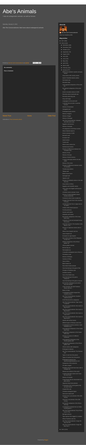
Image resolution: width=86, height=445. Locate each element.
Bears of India (66, 290)
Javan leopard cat (67, 233)
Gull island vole (66, 80)
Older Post (52, 116)
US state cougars (66, 365)
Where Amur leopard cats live (70, 231)
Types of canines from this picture (71, 357)
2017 (62, 41)
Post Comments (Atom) (16, 119)
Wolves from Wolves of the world (70, 371)
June (64, 58)
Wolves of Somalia (67, 126)
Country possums (66, 210)
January (65, 70)
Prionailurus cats (66, 254)
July (64, 56)
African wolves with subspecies (70, 347)
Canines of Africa (66, 259)
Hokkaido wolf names (68, 214)
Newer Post (7, 116)
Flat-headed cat (66, 250)
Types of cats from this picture (70, 355)
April (64, 63)
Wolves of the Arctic (67, 163)
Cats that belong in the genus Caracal (72, 280)
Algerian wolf (65, 178)
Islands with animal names (69, 320)
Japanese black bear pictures (70, 383)
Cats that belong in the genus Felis (71, 268)
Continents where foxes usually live (71, 198)
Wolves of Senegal (67, 118)
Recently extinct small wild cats (70, 94)
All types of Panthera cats (69, 270)
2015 (62, 429)
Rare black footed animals (69, 265)
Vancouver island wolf (68, 393)
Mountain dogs (66, 82)
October (65, 49)
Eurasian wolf (65, 137)
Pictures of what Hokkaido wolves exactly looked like (71, 195)
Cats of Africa (65, 261)
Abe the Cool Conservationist (69, 32)
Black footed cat (66, 263)
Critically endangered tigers (69, 391)
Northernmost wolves (67, 146)
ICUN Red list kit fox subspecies (70, 300)
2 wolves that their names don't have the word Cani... (71, 374)
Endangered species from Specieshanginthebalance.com (71, 360)
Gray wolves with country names (70, 75)
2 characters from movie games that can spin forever (71, 386)
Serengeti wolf (66, 175)
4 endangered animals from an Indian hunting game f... (72, 407)
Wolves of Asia (66, 152)
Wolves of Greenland (67, 107)
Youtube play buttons (67, 169)
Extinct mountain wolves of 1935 (70, 92)
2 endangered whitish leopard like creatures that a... (71, 293)
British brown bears (67, 173)
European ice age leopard (69, 236)
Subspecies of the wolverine (69, 363)
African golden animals (68, 245)
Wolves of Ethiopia (67, 256)
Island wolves (65, 140)
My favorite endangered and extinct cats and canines (71, 283)
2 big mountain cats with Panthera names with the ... (71, 287)
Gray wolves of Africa (67, 184)
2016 (62, 43)
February (65, 67)
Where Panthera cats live (68, 418)
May (64, 61)
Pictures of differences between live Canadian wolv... (71, 149)
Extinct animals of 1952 (68, 133)
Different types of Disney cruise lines (71, 322)
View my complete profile (66, 35)
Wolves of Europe (67, 155)
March (64, 65)
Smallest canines (66, 272)
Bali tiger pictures (66, 414)
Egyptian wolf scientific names (70, 186)
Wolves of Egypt (66, 116)
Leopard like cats (66, 389)
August (65, 54)
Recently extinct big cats (68, 96)
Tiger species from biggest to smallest (72, 416)
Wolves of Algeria (66, 113)
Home (29, 116)
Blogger (46, 440)
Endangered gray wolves (68, 111)
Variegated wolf (66, 109)
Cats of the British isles (68, 275)
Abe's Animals (19, 11)
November (66, 47)
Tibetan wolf (65, 171)
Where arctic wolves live (68, 144)
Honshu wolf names (67, 212)
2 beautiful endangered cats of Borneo (72, 252)
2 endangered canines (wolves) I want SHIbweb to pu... (72, 325)
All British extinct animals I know (70, 192)
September (66, 52)
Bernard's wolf (66, 135)
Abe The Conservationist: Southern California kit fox (71, 297)
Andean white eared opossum (70, 207)
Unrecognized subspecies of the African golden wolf (70, 340)
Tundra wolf (65, 142)
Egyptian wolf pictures (68, 124)
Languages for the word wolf (69, 101)
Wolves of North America (68, 157)
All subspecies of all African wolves (71, 128)
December (66, 45)
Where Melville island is (68, 131)
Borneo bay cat (66, 247)
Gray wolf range (66, 98)
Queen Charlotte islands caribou (70, 78)
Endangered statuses (67, 349)
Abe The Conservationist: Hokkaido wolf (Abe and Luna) (71, 121)
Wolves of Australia (67, 377)
